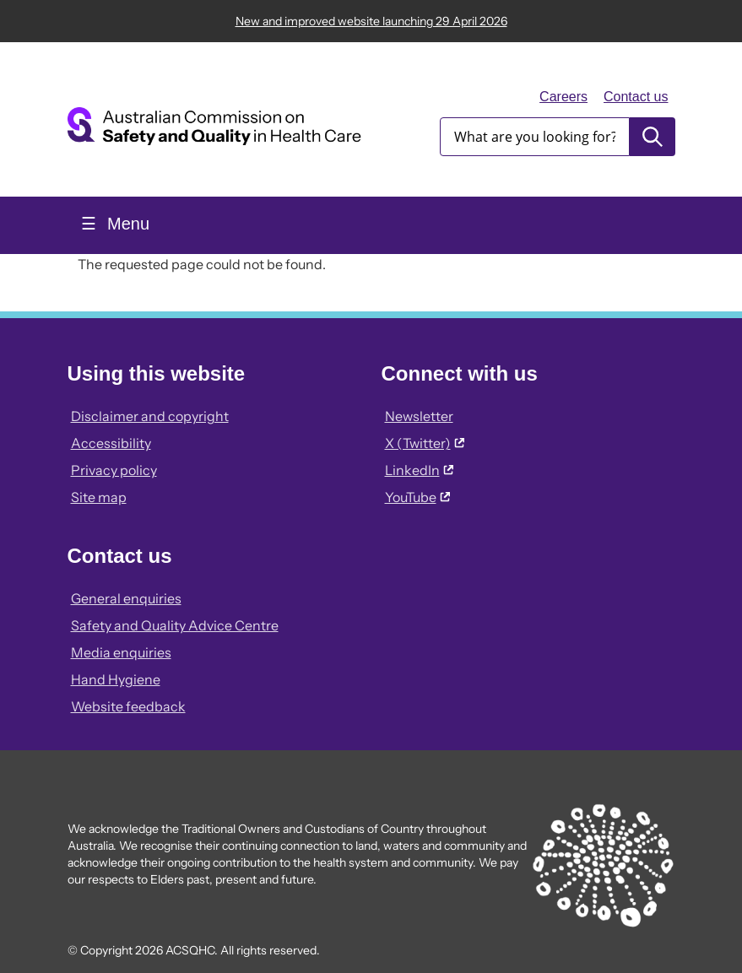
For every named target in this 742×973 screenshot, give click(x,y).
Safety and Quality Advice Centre (175, 625)
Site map (99, 497)
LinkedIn (419, 470)
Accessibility (111, 443)
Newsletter (419, 416)
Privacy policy (114, 470)
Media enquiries (121, 652)
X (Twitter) (424, 443)
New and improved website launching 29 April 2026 (371, 21)
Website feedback (128, 706)
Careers (563, 96)
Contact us (636, 96)
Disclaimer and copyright (150, 416)
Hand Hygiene (115, 679)
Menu (126, 223)
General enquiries (126, 598)
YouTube (417, 497)
